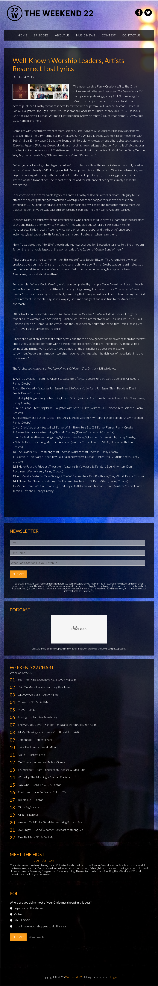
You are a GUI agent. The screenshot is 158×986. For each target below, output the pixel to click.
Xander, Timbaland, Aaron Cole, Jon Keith (71, 724)
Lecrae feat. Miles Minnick (48, 762)
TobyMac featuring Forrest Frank (64, 822)
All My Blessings (28, 732)
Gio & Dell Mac (40, 702)
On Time (23, 762)
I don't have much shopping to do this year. (40, 926)
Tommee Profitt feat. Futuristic (60, 732)
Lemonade (25, 739)
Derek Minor (48, 747)
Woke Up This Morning (32, 777)
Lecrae (38, 799)
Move (22, 709)
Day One (24, 784)
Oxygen (23, 702)
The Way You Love (30, 724)
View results (37, 937)
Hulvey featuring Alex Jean (53, 687)
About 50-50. (22, 920)
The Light (24, 717)
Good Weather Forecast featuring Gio (59, 829)
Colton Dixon (60, 792)
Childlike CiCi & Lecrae (47, 784)
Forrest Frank (44, 739)
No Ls (22, 754)
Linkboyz (32, 814)
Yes (20, 679)
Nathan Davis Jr (60, 777)
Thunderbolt (26, 769)
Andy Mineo (51, 694)
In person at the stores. (29, 908)
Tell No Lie (25, 799)
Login (113, 977)
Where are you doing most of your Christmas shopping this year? (51, 902)
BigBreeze (32, 807)
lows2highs (25, 829)
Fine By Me (25, 837)
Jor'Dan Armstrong (45, 717)
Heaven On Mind (29, 822)
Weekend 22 (73, 977)
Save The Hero (28, 747)
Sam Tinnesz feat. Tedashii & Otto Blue (61, 769)
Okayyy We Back (29, 694)
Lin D (32, 709)
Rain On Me (25, 687)
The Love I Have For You (34, 792)
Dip (20, 807)
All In (21, 814)
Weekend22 (50, 13)
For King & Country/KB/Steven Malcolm (51, 679)
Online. (18, 914)
